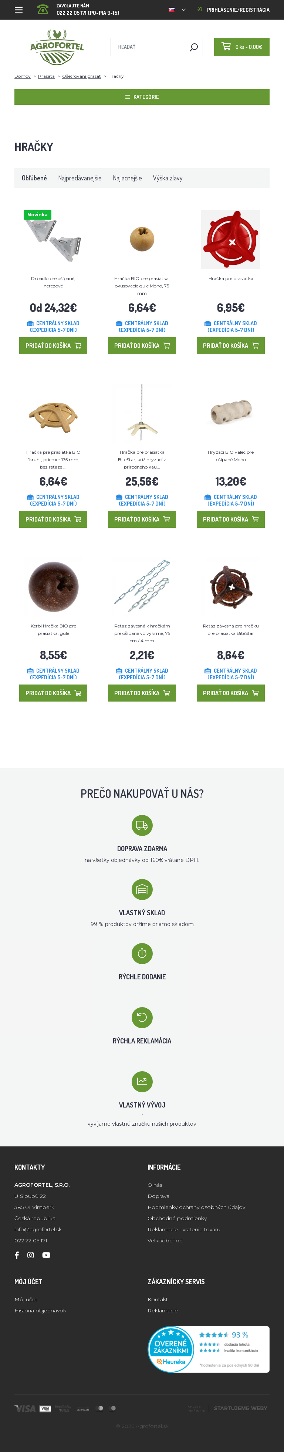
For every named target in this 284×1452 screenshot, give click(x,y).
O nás (155, 1185)
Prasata (46, 76)
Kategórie (142, 97)
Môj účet (25, 1299)
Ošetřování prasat (81, 76)
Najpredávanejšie (80, 178)
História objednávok (40, 1310)
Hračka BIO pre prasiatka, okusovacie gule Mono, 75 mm (142, 286)
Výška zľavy (168, 178)
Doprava (158, 1196)
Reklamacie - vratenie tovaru (184, 1229)
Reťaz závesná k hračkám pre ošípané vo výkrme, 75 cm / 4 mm (142, 633)
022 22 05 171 (30, 1240)
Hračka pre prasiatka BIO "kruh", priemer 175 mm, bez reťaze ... (53, 459)
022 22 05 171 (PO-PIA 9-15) (78, 7)
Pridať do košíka (53, 345)
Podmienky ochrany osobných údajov (196, 1207)
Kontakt (158, 1299)
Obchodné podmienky (177, 1218)
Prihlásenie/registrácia (233, 10)
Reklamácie (163, 1310)
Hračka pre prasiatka (231, 278)
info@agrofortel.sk (38, 1229)
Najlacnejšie (127, 178)
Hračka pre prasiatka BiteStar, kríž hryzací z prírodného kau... (142, 459)
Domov (22, 76)
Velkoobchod (165, 1240)
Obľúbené (34, 178)
